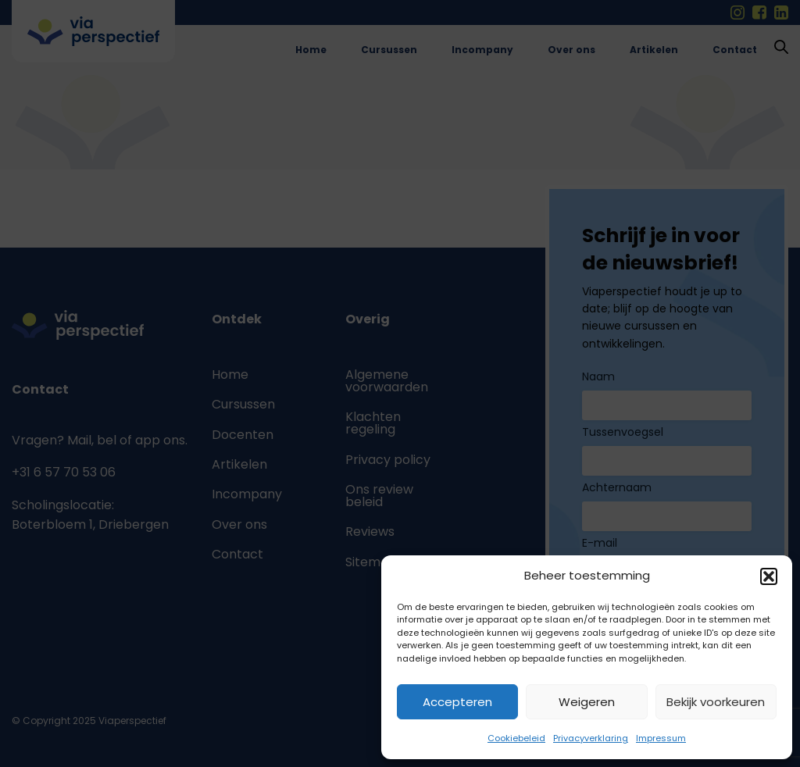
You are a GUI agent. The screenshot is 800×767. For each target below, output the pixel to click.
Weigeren (587, 702)
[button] (769, 576)
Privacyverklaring (590, 738)
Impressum (661, 738)
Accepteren (457, 702)
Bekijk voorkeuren (715, 702)
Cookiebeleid (516, 738)
